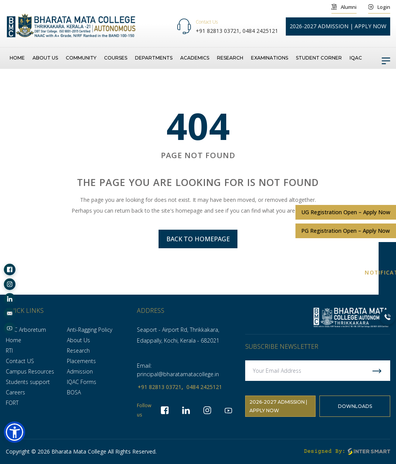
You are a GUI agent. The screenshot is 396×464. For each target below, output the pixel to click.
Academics (194, 58)
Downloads (355, 406)
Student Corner (319, 58)
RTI (9, 350)
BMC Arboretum (26, 329)
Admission (80, 371)
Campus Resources (30, 371)
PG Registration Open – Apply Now (345, 230)
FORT (12, 402)
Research (230, 58)
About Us (78, 340)
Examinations (269, 58)
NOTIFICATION (387, 272)
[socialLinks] (9, 269)
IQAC (356, 58)
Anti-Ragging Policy (89, 329)
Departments (153, 58)
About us (45, 58)
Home (17, 58)
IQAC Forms (81, 382)
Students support (28, 382)
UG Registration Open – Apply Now (345, 212)
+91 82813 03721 (159, 387)
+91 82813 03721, (219, 30)
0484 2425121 (260, 30)
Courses (115, 58)
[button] (14, 432)
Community (81, 58)
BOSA (74, 392)
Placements (81, 361)
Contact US (20, 361)
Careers (15, 392)
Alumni (344, 6)
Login (379, 6)
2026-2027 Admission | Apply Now (278, 406)
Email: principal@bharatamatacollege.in (178, 370)
